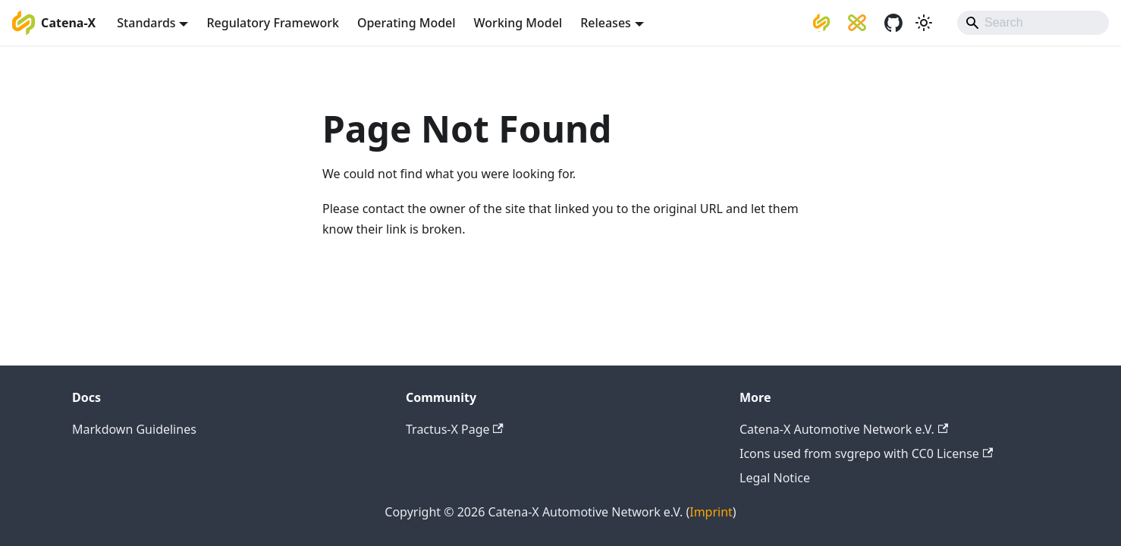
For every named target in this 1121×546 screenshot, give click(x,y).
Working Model (518, 22)
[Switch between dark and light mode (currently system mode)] (924, 23)
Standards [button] (146, 22)
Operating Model (406, 22)
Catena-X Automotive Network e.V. (843, 429)
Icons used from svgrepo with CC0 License (866, 453)
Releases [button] (605, 22)
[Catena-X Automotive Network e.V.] (821, 23)
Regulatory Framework (272, 22)
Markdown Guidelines (134, 429)
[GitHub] (893, 23)
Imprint (711, 512)
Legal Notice (774, 477)
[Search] (1033, 23)
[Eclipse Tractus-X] (857, 22)
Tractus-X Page (455, 429)
